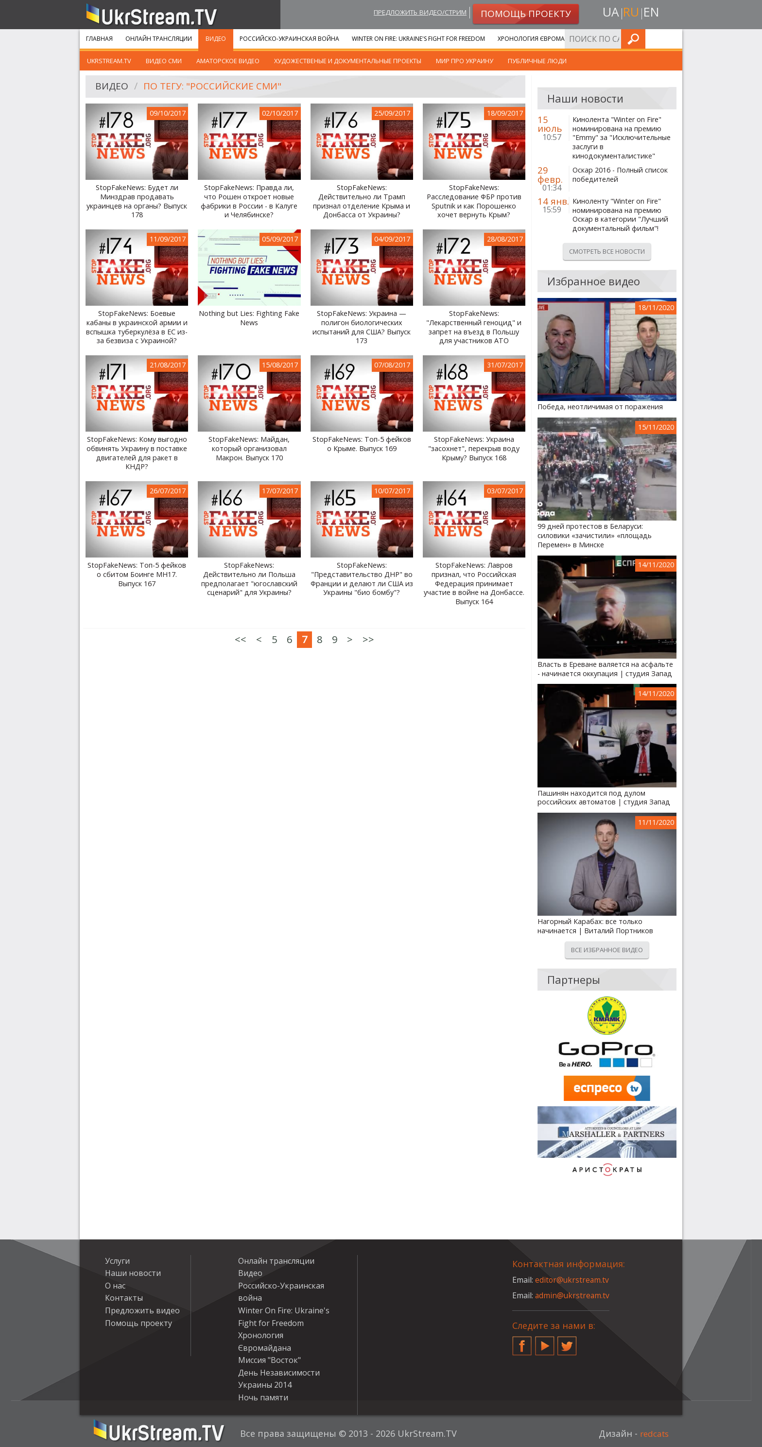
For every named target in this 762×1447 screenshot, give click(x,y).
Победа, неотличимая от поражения (600, 406)
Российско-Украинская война (289, 39)
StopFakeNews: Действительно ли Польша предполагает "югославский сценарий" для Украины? (249, 579)
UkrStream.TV (109, 60)
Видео (216, 39)
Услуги (609, 39)
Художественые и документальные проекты (347, 60)
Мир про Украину (464, 60)
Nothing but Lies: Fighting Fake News (249, 318)
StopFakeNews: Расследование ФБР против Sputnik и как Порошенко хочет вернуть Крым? (474, 201)
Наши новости (133, 1273)
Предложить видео (142, 1310)
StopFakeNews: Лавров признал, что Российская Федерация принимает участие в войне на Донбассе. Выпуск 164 (474, 583)
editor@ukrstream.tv (572, 1279)
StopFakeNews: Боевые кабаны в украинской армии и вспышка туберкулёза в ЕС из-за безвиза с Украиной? (137, 327)
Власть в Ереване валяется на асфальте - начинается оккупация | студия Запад (605, 669)
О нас (115, 1285)
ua (609, 13)
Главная (99, 39)
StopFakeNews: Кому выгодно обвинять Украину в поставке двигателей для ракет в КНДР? (137, 453)
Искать (672, 38)
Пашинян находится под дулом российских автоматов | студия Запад (603, 798)
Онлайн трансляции (158, 39)
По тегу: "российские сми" (215, 86)
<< (240, 639)
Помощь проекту (138, 1323)
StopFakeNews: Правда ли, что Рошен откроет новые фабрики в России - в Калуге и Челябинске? (249, 201)
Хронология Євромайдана (542, 39)
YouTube (544, 1342)
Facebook (522, 1342)
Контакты (124, 1297)
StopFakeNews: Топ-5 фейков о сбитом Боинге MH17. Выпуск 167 (136, 574)
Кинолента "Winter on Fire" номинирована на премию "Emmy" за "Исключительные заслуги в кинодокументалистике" (621, 137)
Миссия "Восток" (269, 1360)
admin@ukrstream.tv (573, 1295)
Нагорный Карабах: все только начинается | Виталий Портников (595, 926)
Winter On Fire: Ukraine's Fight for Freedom (418, 39)
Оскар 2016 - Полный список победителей (620, 175)
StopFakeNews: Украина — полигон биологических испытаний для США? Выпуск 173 (361, 327)
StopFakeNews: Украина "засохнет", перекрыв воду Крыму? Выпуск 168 (474, 448)
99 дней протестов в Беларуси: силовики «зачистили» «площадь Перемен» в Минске (594, 535)
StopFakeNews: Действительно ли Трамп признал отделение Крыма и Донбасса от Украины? (361, 201)
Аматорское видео (228, 60)
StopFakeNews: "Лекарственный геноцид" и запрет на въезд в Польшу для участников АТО (473, 327)
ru (631, 13)
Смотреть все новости (607, 251)
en (652, 13)
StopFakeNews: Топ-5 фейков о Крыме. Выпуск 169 (361, 444)
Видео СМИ (164, 60)
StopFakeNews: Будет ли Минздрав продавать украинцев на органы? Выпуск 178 (137, 201)
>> (368, 639)
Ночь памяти (263, 1397)
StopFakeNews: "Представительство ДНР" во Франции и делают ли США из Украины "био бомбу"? (362, 579)
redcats (653, 1433)
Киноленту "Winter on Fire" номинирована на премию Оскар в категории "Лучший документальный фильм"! (620, 215)
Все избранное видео (607, 949)
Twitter (567, 1342)
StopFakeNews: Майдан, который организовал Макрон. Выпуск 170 (249, 448)
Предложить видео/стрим (413, 12)
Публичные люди (537, 60)
